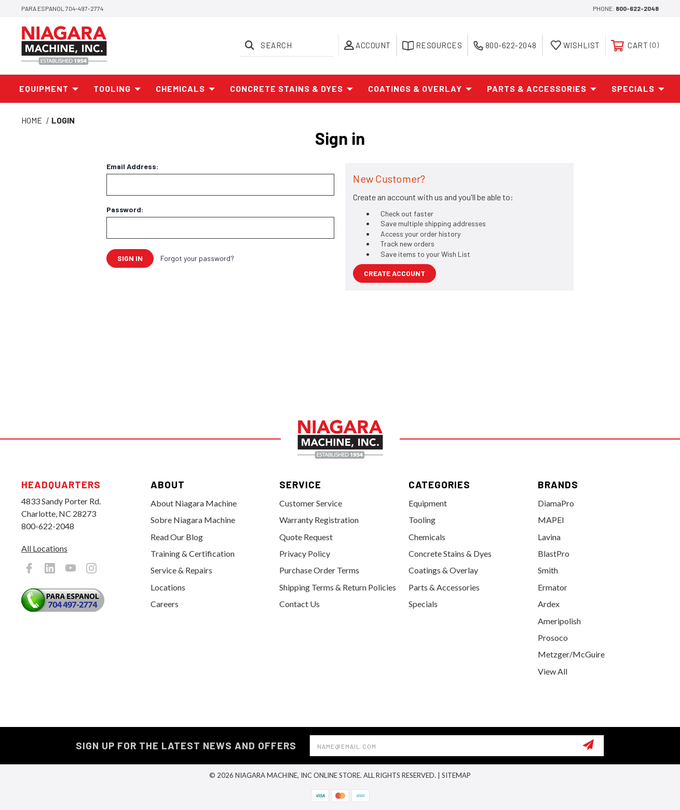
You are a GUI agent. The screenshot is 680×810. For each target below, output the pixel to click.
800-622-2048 (637, 8)
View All (552, 671)
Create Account (394, 273)
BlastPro (553, 553)
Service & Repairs (181, 570)
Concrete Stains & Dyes (291, 88)
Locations (168, 587)
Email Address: (132, 166)
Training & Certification (193, 553)
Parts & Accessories (542, 88)
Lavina (549, 537)
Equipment (49, 88)
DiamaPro (556, 503)
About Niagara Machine (194, 503)
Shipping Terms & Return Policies (337, 587)
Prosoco (553, 637)
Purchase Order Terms (319, 570)
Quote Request (306, 537)
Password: (124, 209)
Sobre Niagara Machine (193, 520)
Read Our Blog (177, 537)
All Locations (44, 548)
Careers (165, 604)
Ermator (552, 587)
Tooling (117, 88)
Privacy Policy (304, 553)
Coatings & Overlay (420, 88)
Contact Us (299, 604)
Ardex (549, 604)
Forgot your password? (197, 258)
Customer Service (310, 503)
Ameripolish (559, 621)
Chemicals (185, 88)
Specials (638, 88)
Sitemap (456, 775)
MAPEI (551, 520)
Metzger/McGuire (571, 654)
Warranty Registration (319, 520)
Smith (548, 570)
